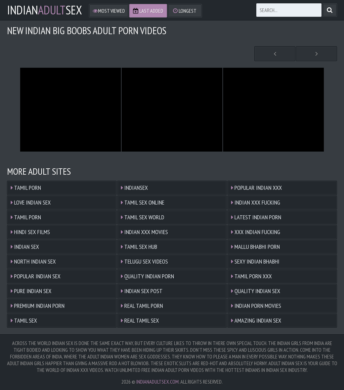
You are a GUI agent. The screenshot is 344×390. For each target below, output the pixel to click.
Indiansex (134, 187)
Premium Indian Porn (37, 306)
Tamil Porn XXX (251, 276)
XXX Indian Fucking (255, 232)
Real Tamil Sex (140, 320)
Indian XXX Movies (144, 232)
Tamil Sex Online (142, 202)
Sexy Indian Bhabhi (255, 261)
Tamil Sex (24, 320)
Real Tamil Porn (142, 306)
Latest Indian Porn (256, 217)
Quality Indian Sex (255, 291)
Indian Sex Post (142, 291)
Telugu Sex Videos (144, 261)
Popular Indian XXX (256, 187)
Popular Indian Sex (35, 276)
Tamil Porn (26, 187)
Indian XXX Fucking (255, 202)
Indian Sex (25, 246)
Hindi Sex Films (30, 232)
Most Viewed (109, 10)
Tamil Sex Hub (139, 246)
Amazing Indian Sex (256, 320)
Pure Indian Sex (31, 291)
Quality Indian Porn (147, 276)
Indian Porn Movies (256, 306)
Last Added (148, 10)
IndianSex (44, 10)
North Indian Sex (33, 261)
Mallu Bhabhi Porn (255, 246)
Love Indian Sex (31, 202)
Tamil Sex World (142, 217)
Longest (185, 10)
